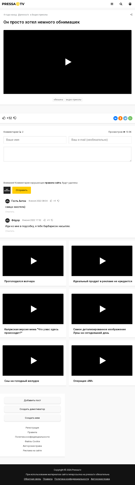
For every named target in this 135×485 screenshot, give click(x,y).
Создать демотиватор (32, 409)
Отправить (21, 190)
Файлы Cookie (32, 441)
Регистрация (32, 427)
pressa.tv (24, 15)
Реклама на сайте (32, 450)
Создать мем (32, 417)
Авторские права (32, 446)
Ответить (9, 212)
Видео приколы (40, 15)
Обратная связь (32, 479)
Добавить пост (32, 400)
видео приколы (73, 99)
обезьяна (58, 99)
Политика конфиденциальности (32, 437)
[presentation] (30, 171)
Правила (32, 432)
